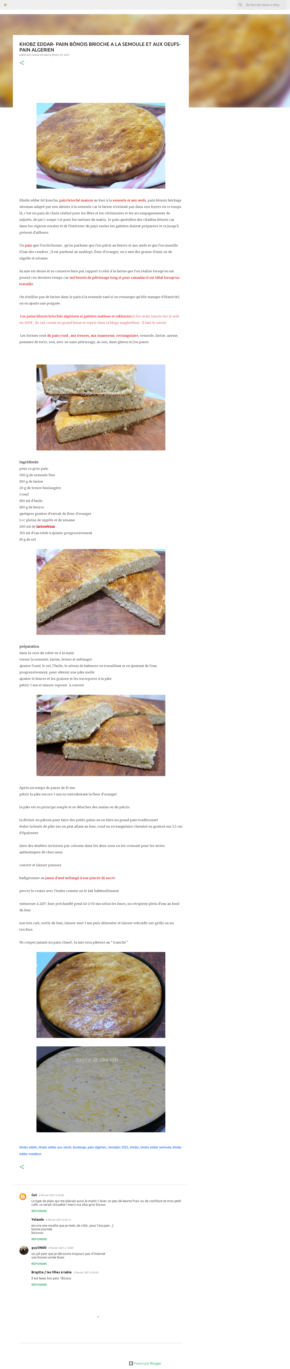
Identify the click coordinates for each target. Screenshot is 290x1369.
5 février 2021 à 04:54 (85, 1272)
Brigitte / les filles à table (51, 1272)
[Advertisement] (209, 174)
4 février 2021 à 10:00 (60, 1247)
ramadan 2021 (118, 1147)
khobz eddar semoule (155, 1147)
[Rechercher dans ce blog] (265, 5)
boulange (79, 1147)
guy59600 (38, 1247)
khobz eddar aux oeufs (55, 1147)
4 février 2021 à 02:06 (51, 1195)
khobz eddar (28, 1147)
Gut (34, 1195)
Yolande (37, 1219)
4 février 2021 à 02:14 (58, 1219)
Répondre (39, 1211)
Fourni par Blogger (145, 1363)
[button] (21, 63)
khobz (134, 1147)
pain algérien (97, 1147)
